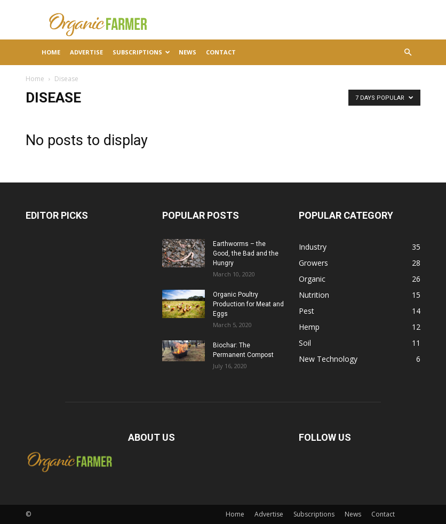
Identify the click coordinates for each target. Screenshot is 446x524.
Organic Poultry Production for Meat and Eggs (248, 304)
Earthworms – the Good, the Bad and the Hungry (245, 253)
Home (51, 52)
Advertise (86, 52)
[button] (407, 52)
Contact (221, 52)
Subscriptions (141, 52)
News (187, 52)
